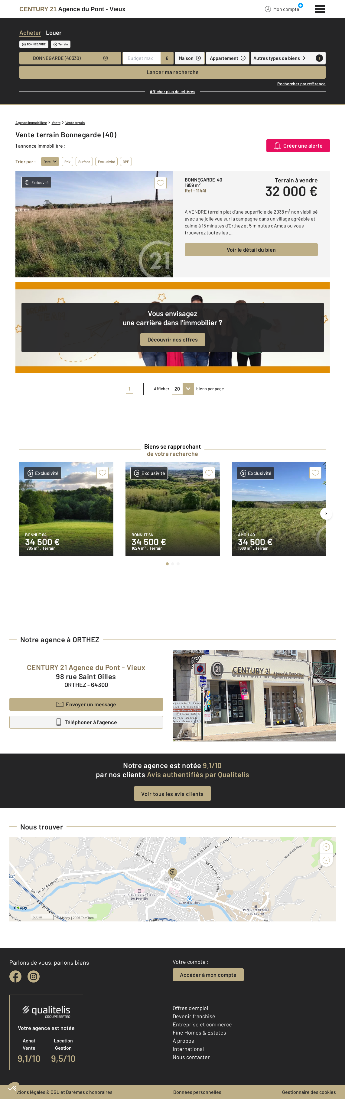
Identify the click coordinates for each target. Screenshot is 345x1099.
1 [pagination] (129, 388)
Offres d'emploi (190, 1008)
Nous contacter (191, 1057)
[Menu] (320, 8)
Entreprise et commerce (202, 1024)
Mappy (65, 918)
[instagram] (34, 976)
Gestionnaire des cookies (309, 1092)
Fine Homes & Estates (199, 1032)
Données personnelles (197, 1092)
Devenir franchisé (194, 1016)
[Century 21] (72, 9)
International (188, 1048)
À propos (183, 1040)
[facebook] (15, 976)
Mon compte (282, 8)
